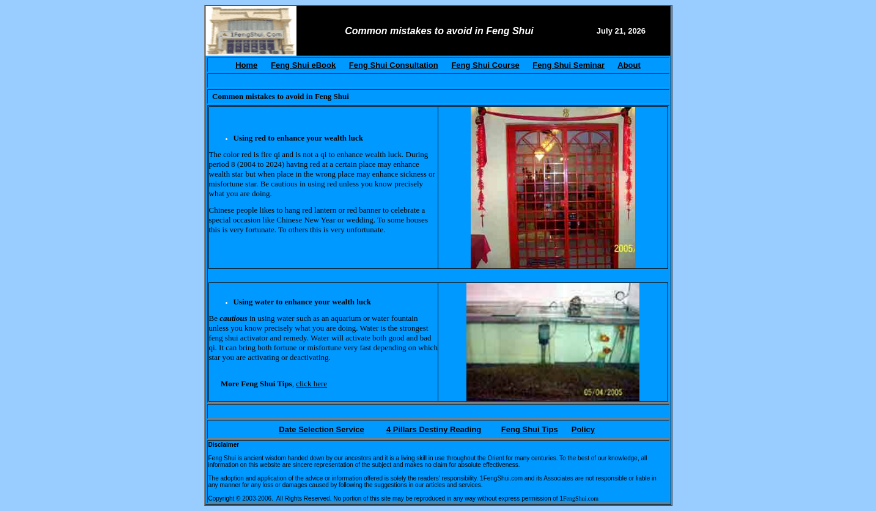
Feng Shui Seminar (568, 65)
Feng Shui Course (485, 65)
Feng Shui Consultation (393, 65)
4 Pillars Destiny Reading (433, 429)
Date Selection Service (321, 429)
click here (311, 383)
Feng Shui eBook (303, 65)
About (629, 65)
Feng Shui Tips (529, 429)
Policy (583, 429)
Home (246, 65)
